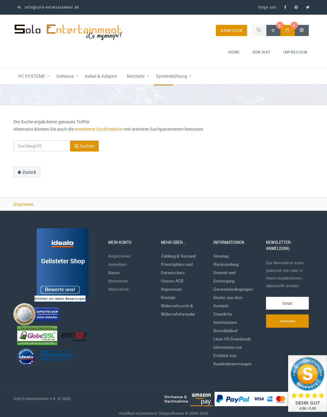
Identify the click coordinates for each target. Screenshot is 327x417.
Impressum (295, 52)
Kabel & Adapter (101, 76)
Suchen (84, 146)
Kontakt (262, 52)
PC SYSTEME (31, 76)
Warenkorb (118, 281)
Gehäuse (65, 76)
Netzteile (136, 76)
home (234, 52)
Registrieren (119, 256)
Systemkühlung (171, 76)
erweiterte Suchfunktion (99, 129)
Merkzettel (118, 289)
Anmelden (117, 264)
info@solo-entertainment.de (48, 7)
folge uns (267, 7)
